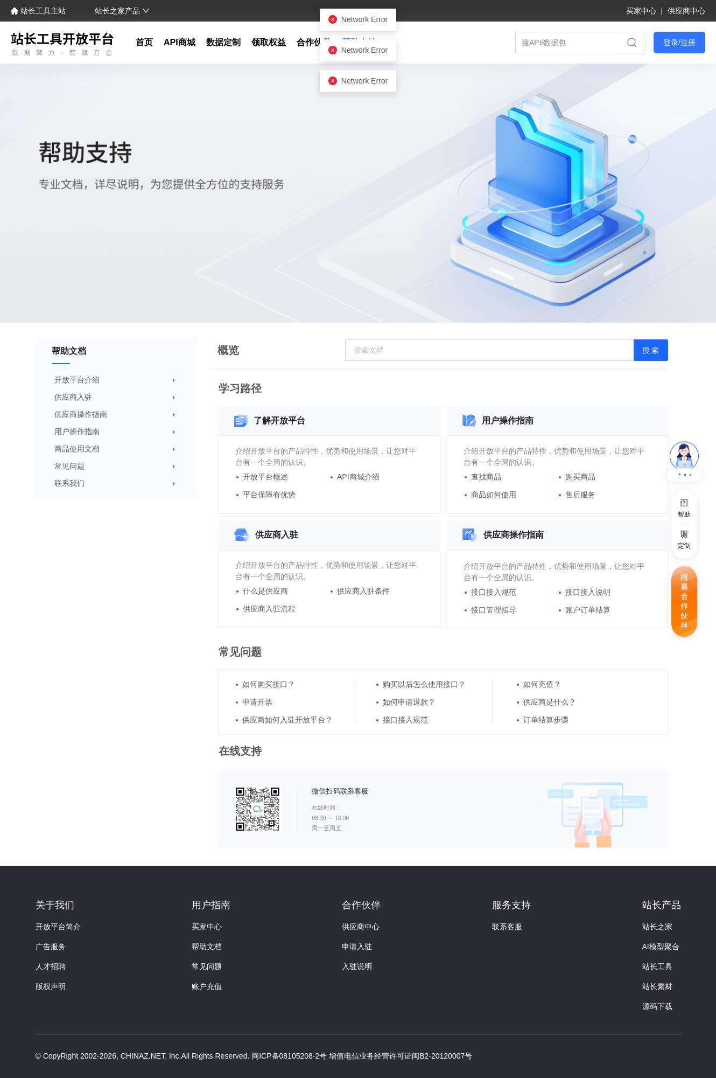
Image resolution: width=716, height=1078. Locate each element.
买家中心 (642, 10)
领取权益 (268, 42)
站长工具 (657, 966)
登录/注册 (679, 42)
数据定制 (223, 42)
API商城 (179, 42)
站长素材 (657, 986)
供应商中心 (686, 10)
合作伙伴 (314, 42)
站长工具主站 (39, 10)
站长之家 (657, 926)
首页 (144, 42)
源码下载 (657, 1006)
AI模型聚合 (660, 946)
